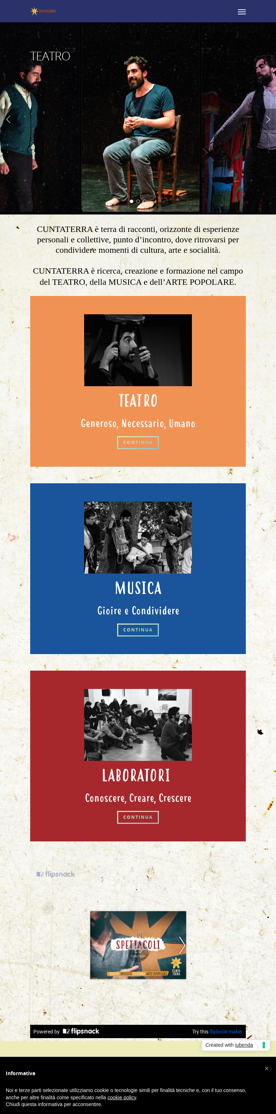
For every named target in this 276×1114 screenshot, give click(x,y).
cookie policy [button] (121, 1097)
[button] (266, 1068)
